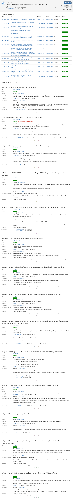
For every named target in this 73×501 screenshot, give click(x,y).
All (70, 5)
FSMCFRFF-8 (5, 49)
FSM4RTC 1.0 (49, 19)
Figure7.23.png (19, 229)
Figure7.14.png (19, 376)
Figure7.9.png (19, 377)
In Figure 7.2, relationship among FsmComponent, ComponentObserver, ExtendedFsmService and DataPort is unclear (22, 71)
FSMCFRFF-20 (5, 19)
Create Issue (68, 2)
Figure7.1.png (19, 495)
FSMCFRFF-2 (5, 76)
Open (62, 5)
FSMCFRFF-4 (5, 66)
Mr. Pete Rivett (21, 182)
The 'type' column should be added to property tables (23, 19)
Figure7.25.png (19, 230)
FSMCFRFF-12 (5, 36)
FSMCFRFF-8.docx (20, 313)
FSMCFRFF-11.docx (20, 259)
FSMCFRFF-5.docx (20, 405)
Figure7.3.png (19, 432)
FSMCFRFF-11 (5, 40)
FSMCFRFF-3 (5, 71)
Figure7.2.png (19, 465)
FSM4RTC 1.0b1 (41, 19)
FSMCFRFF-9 (5, 44)
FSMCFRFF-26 (5, 23)
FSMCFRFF (11, 8)
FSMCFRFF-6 (5, 58)
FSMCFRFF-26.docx (20, 137)
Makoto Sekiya (20, 93)
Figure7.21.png (19, 164)
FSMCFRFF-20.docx (20, 109)
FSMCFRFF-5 (5, 62)
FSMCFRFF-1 (5, 32)
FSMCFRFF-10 (5, 27)
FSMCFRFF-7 (5, 53)
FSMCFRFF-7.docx (20, 343)
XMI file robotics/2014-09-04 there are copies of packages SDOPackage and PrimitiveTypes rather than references (22, 32)
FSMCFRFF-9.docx (20, 286)
